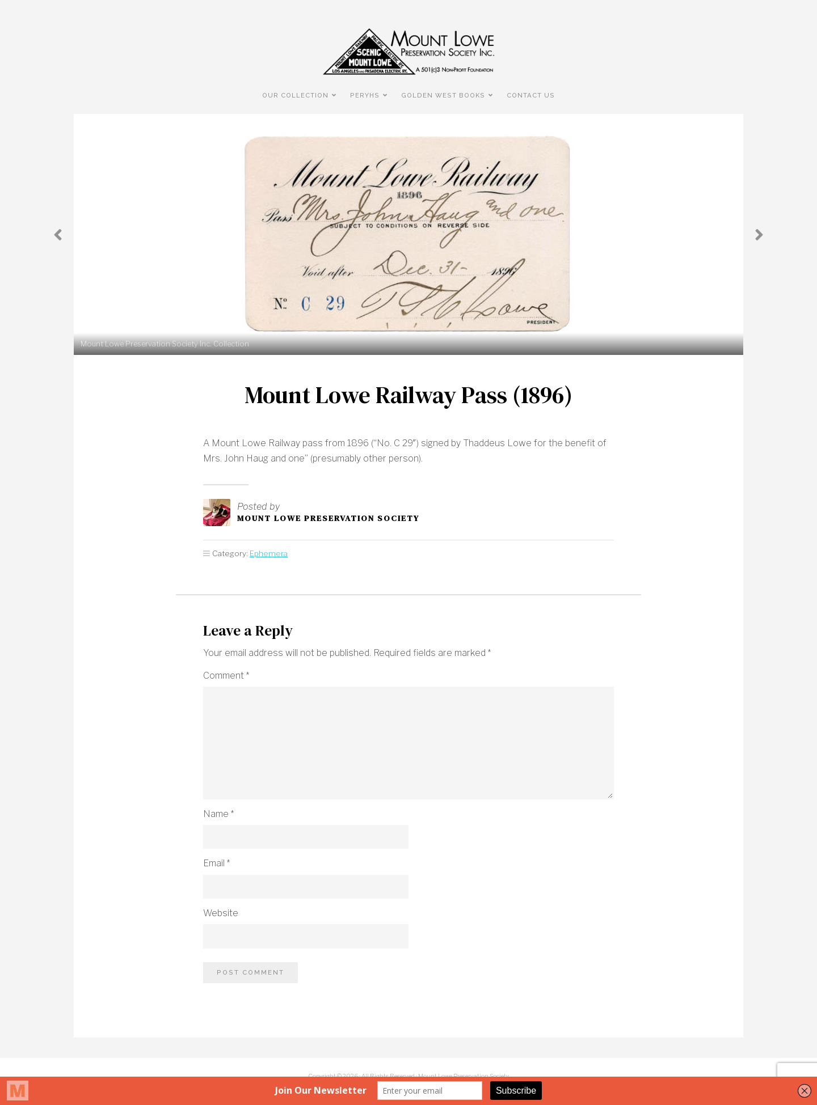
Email (216, 863)
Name (218, 813)
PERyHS (365, 95)
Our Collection (295, 95)
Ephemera (269, 553)
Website (220, 913)
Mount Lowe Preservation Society (328, 518)
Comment (226, 675)
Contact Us (531, 95)
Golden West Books (443, 95)
